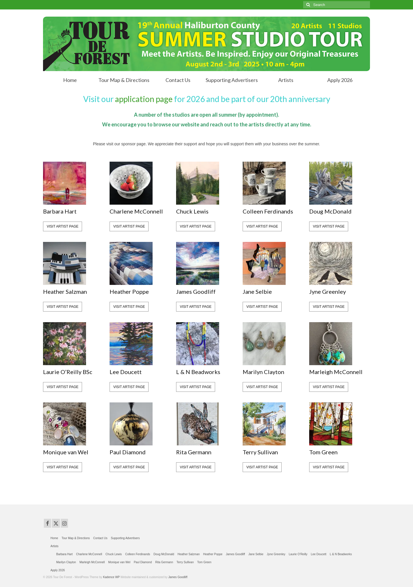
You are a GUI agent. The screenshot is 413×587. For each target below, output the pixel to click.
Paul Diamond (128, 452)
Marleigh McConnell (336, 371)
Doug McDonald (330, 211)
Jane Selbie (257, 291)
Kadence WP (111, 577)
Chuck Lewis (192, 211)
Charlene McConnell (136, 211)
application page (144, 99)
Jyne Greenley (327, 291)
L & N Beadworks (198, 371)
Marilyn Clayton (263, 371)
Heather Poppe (129, 291)
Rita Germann (193, 452)
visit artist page (62, 226)
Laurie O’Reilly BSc (67, 371)
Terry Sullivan (260, 452)
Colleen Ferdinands (268, 211)
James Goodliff (196, 291)
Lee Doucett (126, 371)
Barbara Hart (60, 211)
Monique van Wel (65, 452)
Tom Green (323, 452)
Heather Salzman (65, 291)
